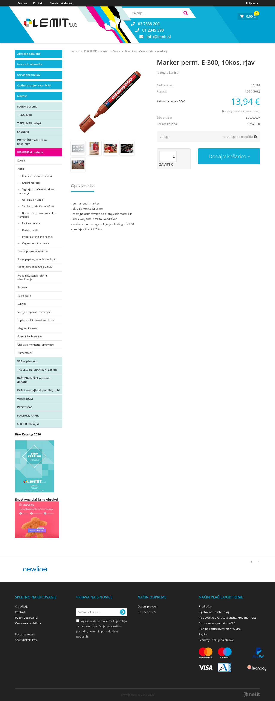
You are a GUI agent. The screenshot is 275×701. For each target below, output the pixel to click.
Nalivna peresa (31, 223)
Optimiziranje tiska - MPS (34, 85)
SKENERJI (23, 132)
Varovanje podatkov (28, 623)
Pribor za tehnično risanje (37, 236)
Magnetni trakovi (27, 328)
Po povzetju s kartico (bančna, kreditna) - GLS (227, 618)
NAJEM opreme (27, 106)
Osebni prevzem (148, 606)
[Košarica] (248, 16)
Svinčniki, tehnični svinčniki (38, 206)
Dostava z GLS (147, 612)
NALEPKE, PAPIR (28, 415)
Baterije (22, 287)
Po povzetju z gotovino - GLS (217, 623)
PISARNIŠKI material (30, 152)
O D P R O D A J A (28, 424)
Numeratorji (24, 353)
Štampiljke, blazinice (29, 336)
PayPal (203, 634)
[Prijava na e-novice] (123, 612)
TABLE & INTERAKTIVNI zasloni (37, 370)
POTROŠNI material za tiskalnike (32, 142)
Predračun (205, 606)
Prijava (252, 3)
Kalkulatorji (24, 295)
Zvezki (21, 160)
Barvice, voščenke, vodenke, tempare (37, 214)
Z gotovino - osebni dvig (214, 612)
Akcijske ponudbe (28, 54)
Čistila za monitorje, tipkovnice (35, 344)
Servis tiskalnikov (61, 3)
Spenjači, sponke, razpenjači (34, 312)
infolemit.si (159, 36)
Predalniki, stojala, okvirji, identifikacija (32, 277)
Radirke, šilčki (30, 230)
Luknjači (22, 304)
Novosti (22, 96)
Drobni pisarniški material (32, 251)
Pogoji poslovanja (26, 618)
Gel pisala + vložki (32, 199)
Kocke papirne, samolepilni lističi (36, 259)
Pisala (20, 169)
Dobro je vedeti (25, 634)
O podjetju (22, 606)
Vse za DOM (25, 399)
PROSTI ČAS (24, 407)
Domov (23, 3)
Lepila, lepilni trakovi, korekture (36, 320)
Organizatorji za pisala (35, 243)
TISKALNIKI (24, 115)
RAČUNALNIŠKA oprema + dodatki (34, 380)
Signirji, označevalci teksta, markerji (36, 191)
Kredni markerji (31, 182)
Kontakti (38, 3)
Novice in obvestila (29, 64)
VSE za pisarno (27, 361)
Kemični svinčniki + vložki (37, 176)
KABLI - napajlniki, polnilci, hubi (38, 390)
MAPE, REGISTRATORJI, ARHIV (34, 267)
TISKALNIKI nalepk (29, 123)
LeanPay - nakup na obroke (216, 640)
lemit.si (75, 51)
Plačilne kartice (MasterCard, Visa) (220, 629)
